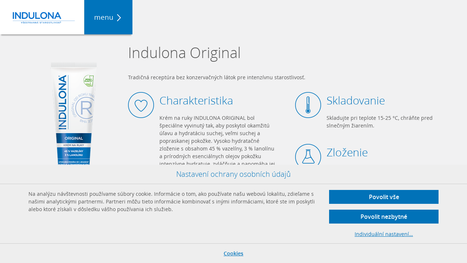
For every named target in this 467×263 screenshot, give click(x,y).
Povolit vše (384, 197)
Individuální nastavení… (384, 233)
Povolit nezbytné (383, 217)
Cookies (233, 253)
